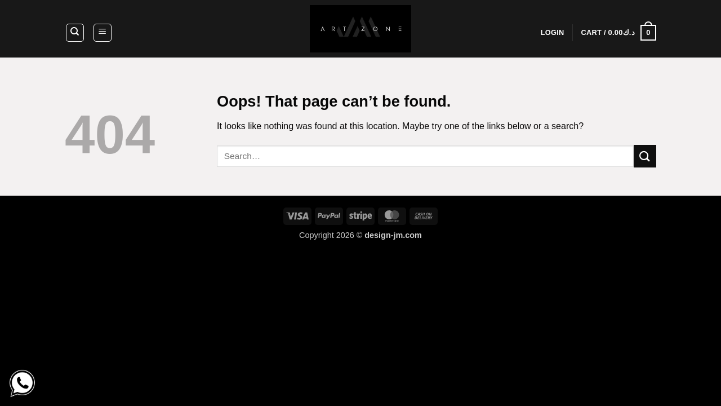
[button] (103, 33)
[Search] (75, 33)
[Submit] (645, 156)
